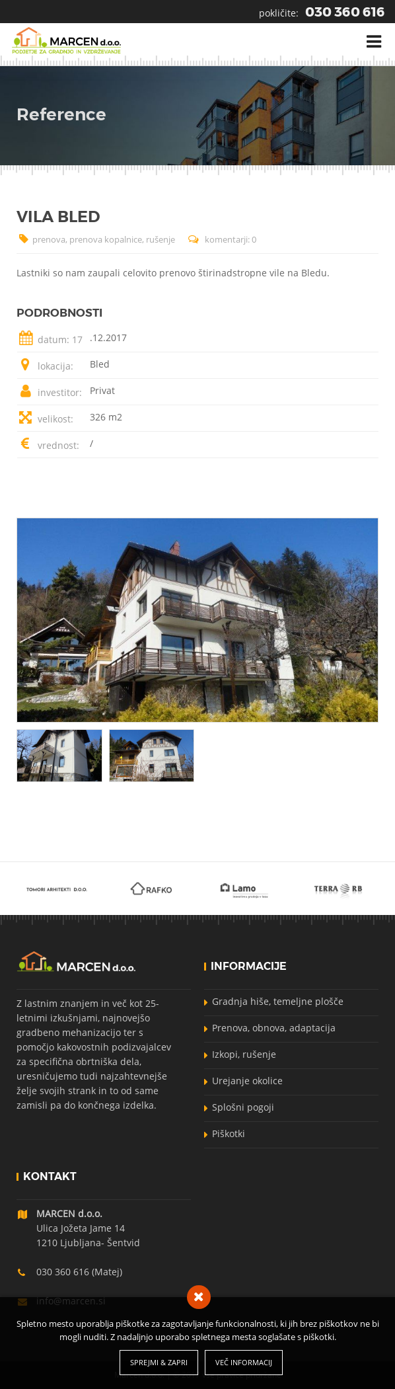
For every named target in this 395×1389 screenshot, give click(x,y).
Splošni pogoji (243, 1107)
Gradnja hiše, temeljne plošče (277, 1001)
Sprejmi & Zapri (159, 1362)
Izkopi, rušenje (244, 1054)
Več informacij (243, 1362)
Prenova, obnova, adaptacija (274, 1027)
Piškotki (228, 1133)
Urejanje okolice (247, 1080)
